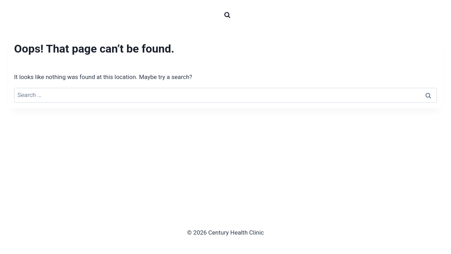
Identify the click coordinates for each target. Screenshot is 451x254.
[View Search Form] (227, 15)
